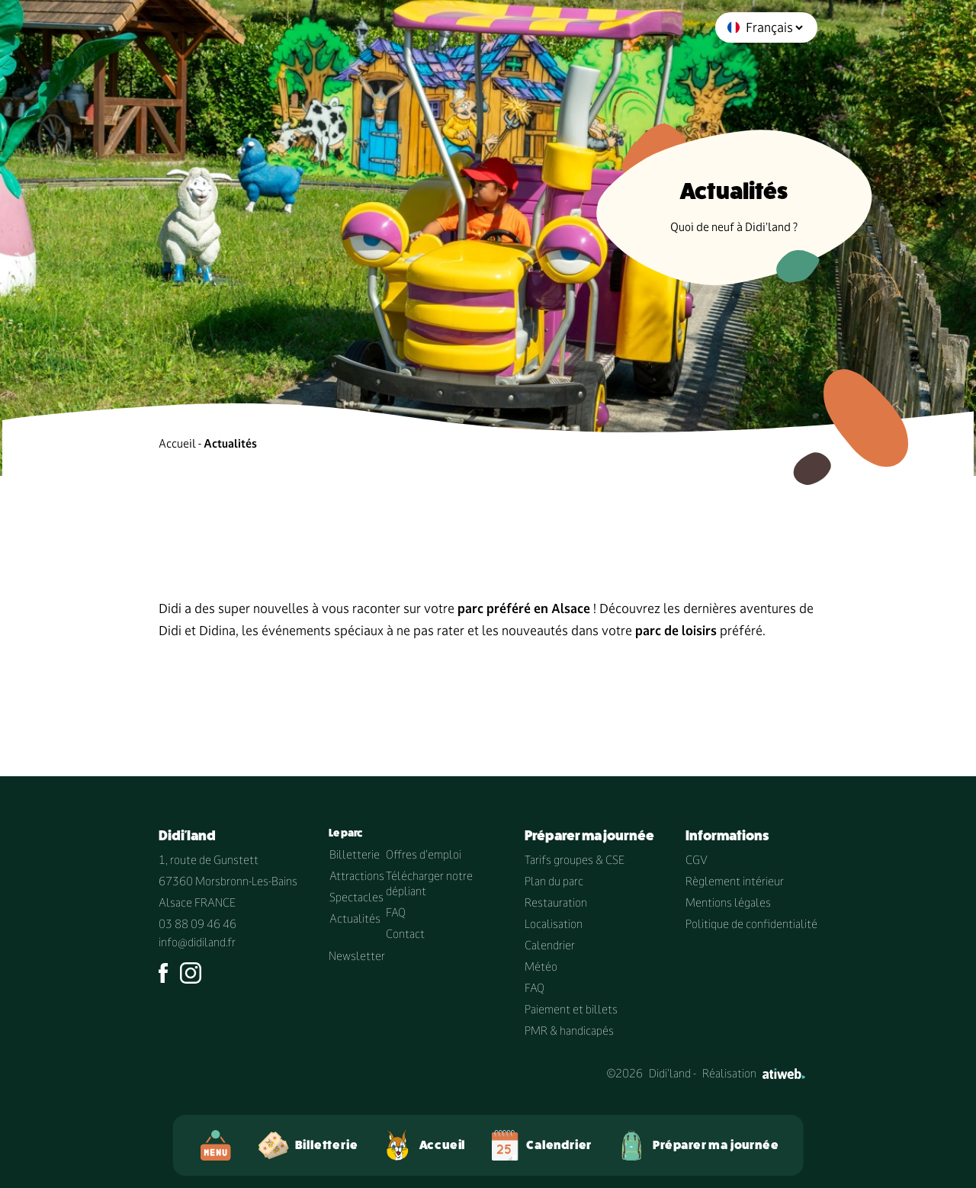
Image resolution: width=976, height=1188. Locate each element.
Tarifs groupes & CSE (574, 859)
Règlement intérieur (734, 881)
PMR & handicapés (569, 1030)
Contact (405, 933)
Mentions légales (728, 902)
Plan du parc (554, 881)
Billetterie (354, 854)
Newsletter (357, 956)
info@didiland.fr (197, 942)
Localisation (554, 924)
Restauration (556, 902)
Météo (541, 966)
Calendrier (550, 945)
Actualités (354, 918)
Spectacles (356, 897)
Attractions (356, 876)
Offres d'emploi (423, 854)
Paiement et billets (571, 1009)
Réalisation (753, 1073)
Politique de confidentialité (751, 924)
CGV (696, 859)
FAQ (396, 912)
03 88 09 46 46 (197, 924)
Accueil (177, 443)
